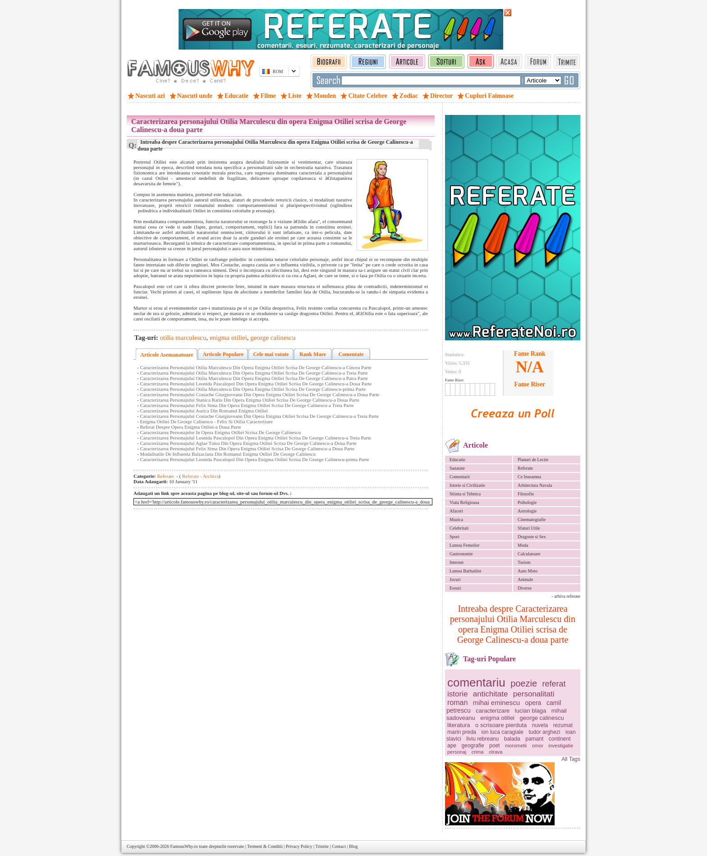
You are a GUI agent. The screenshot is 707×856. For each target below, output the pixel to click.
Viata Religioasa (464, 502)
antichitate (490, 694)
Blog (353, 846)
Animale (525, 579)
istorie (457, 694)
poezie (523, 683)
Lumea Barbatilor (466, 570)
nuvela (540, 725)
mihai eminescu (496, 702)
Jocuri (455, 579)
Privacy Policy (299, 846)
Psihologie (527, 502)
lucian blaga (530, 710)
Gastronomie (461, 553)
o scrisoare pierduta (501, 725)
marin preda (461, 732)
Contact (339, 846)
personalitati (534, 694)
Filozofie (526, 493)
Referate (525, 468)
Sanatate (457, 468)
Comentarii (460, 476)
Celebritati (459, 528)
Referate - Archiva (200, 476)
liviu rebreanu (482, 739)
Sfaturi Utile (529, 528)
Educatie (457, 459)
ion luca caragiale (502, 732)
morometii (516, 745)
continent (560, 739)
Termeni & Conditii (265, 846)
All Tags (570, 759)
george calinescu (542, 717)
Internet (457, 562)
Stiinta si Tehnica (465, 493)
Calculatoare (529, 553)
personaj (456, 752)
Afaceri (456, 510)
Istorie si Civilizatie (467, 485)
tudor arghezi (544, 732)
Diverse (525, 588)
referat (554, 683)
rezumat (563, 725)
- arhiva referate (565, 596)
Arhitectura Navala (535, 485)
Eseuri (455, 588)
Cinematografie (532, 519)
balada (512, 739)
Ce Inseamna (529, 476)
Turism (524, 562)
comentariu (476, 682)
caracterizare (493, 710)
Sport (454, 536)
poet (494, 745)
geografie (473, 745)
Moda (523, 545)
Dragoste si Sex (532, 536)
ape (451, 745)
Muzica (456, 519)
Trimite (322, 846)
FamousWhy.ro (183, 846)
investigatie (560, 745)
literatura (458, 725)
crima (478, 752)
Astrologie (527, 510)
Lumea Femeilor (464, 545)
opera (533, 702)
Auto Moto (527, 570)
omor (537, 745)
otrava (496, 752)
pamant (534, 739)
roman (457, 702)
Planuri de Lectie (533, 459)
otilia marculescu (183, 337)
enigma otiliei (497, 717)
